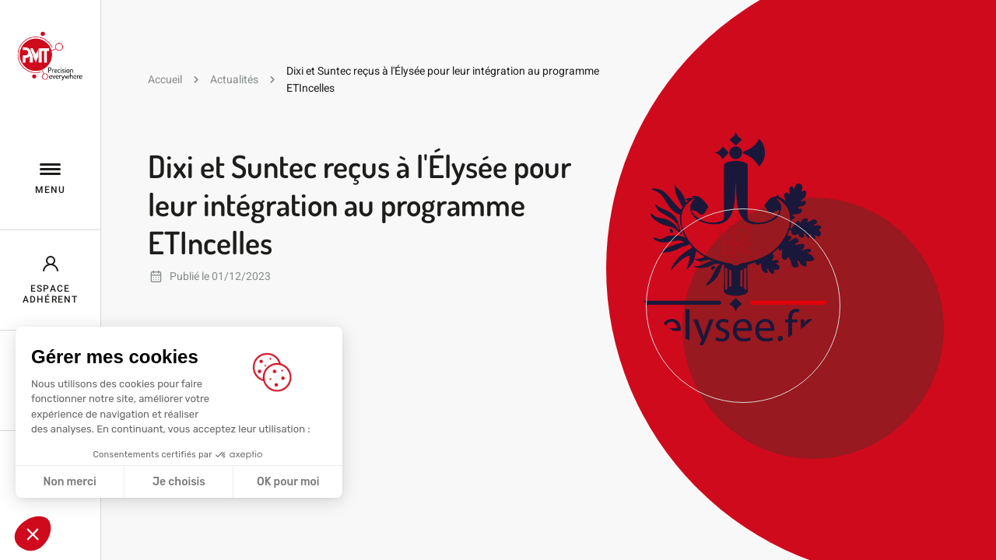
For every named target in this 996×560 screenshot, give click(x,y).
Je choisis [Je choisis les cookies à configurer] (179, 481)
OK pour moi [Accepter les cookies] (288, 481)
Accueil (165, 79)
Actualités (234, 79)
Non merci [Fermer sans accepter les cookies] (69, 481)
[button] (32, 533)
